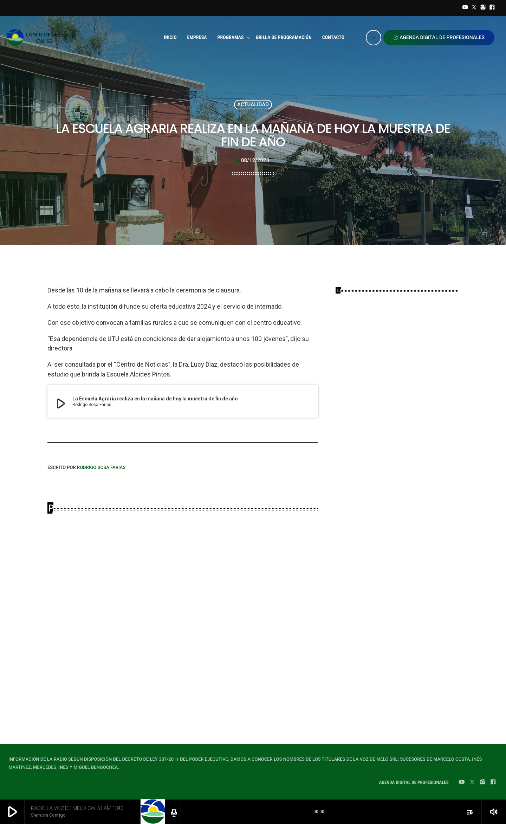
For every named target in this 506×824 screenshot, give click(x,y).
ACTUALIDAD (253, 104)
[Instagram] (483, 8)
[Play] (373, 37)
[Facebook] (492, 8)
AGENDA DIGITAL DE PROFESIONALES (439, 37)
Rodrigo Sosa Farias (101, 467)
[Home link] (38, 37)
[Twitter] (474, 8)
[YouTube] (465, 8)
